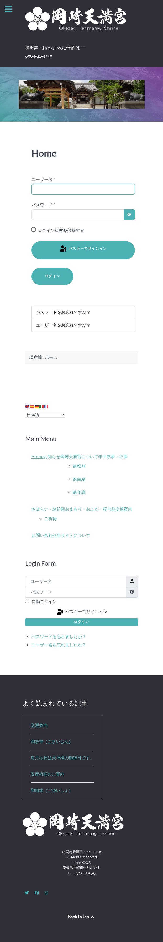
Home (37, 456)
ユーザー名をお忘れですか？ (63, 325)
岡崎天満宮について (79, 456)
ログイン (52, 276)
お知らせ (52, 456)
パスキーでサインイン (83, 249)
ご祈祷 (50, 518)
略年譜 (79, 492)
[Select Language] (45, 415)
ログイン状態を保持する (61, 230)
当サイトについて (73, 535)
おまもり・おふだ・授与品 (90, 509)
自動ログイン (44, 601)
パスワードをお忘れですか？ (63, 312)
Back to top (81, 916)
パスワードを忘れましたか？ (58, 636)
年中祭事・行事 (113, 456)
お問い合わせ (44, 535)
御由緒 (79, 479)
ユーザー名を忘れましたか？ (58, 644)
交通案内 (123, 509)
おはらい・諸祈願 (48, 509)
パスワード (43, 204)
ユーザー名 (43, 179)
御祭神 (79, 466)
